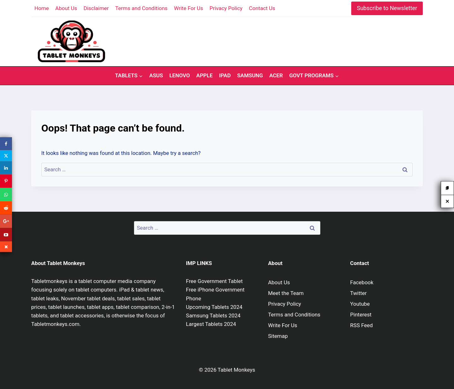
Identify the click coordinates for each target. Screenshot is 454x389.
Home (41, 8)
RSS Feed (361, 325)
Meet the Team (286, 293)
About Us (66, 8)
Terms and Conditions (141, 8)
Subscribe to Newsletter (387, 8)
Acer (276, 75)
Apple (204, 75)
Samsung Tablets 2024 (213, 315)
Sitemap (278, 336)
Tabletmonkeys (49, 281)
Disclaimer (96, 8)
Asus (156, 75)
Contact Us (262, 8)
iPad (225, 75)
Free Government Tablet (214, 281)
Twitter (358, 293)
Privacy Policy (225, 8)
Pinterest (361, 314)
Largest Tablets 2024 (211, 324)
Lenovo (179, 75)
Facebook (362, 282)
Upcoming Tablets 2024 (214, 307)
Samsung (250, 75)
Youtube (360, 304)
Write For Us (188, 8)
